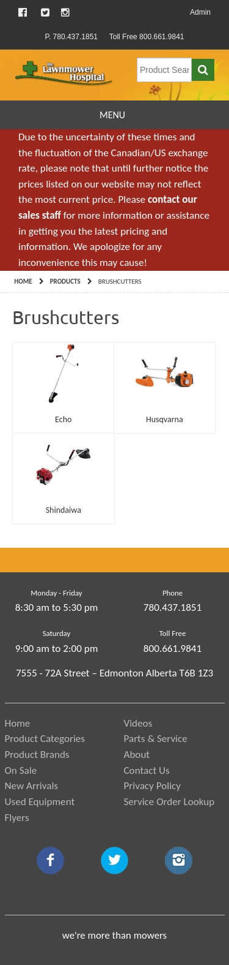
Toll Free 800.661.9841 (146, 36)
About (137, 754)
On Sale (21, 770)
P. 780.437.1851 (71, 36)
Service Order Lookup (169, 801)
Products (65, 282)
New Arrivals (32, 785)
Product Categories (45, 738)
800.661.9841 (173, 648)
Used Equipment (40, 801)
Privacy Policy (152, 785)
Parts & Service (155, 738)
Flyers (17, 817)
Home (23, 282)
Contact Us (147, 770)
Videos (138, 723)
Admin (200, 12)
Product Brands (37, 754)
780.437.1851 (173, 607)
